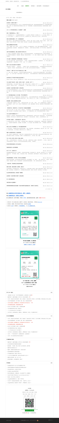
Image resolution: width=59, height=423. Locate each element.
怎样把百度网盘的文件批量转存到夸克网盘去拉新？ (17, 367)
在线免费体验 (19, 12)
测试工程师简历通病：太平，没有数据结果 (15, 38)
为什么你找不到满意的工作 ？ (12, 113)
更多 (51, 292)
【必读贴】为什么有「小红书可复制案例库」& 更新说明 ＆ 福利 (19, 295)
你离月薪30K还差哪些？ (11, 182)
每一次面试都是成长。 (11, 179)
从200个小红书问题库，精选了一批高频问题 (16, 306)
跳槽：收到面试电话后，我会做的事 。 (14, 132)
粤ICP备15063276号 (33, 420)
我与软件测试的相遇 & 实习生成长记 (14, 144)
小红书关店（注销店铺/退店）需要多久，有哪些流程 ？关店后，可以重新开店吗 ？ (23, 312)
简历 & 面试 (18, 17)
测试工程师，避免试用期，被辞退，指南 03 (15, 166)
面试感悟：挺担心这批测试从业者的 (14, 100)
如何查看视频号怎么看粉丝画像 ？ (14, 351)
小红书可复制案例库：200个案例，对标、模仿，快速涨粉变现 (19, 300)
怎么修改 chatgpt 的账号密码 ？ (13, 371)
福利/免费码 (39, 5)
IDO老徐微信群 (46, 5)
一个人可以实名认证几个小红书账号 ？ (15, 310)
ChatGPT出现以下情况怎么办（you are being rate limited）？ (19, 375)
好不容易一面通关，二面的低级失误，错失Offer (16, 119)
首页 (18, 5)
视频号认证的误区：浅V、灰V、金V (14, 357)
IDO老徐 (8, 9)
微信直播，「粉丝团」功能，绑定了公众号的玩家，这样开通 (19, 345)
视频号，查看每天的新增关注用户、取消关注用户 (17, 349)
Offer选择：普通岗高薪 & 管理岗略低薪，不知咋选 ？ (17, 58)
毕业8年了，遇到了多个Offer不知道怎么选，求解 (16, 70)
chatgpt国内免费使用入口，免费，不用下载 (16, 378)
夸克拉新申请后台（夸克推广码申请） (15, 369)
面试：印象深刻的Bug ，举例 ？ (13, 33)
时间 (13, 20)
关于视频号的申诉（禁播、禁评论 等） (15, 353)
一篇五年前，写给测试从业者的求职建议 (15, 163)
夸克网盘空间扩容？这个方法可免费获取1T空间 (16, 365)
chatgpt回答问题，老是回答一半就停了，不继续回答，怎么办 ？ (19, 382)
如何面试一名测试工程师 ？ (12, 22)
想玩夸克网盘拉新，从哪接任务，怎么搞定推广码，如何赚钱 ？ (19, 373)
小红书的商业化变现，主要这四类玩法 (15, 304)
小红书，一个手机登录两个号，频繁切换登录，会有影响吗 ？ (19, 333)
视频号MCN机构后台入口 (12, 347)
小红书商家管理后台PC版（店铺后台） (15, 308)
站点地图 (9, 420)
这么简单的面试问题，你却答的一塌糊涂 (15, 172)
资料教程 (33, 5)
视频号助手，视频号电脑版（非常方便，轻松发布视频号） (18, 297)
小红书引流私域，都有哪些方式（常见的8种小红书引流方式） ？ (19, 302)
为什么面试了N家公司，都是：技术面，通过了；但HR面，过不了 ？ (20, 82)
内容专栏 (27, 5)
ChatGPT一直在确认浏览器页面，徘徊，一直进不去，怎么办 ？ (19, 380)
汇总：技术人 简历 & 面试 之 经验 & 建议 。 (15, 138)
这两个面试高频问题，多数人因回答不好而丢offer (16, 51)
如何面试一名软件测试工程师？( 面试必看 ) (15, 88)
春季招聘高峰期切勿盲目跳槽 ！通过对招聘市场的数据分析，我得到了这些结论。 (23, 185)
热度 (16, 20)
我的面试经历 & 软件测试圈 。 (13, 147)
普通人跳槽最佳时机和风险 (12, 44)
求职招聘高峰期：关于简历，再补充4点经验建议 (16, 157)
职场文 (14, 17)
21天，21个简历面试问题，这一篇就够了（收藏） (16, 29)
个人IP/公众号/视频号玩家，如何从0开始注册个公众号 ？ (18, 355)
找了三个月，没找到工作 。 (12, 150)
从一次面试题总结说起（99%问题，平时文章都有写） (17, 95)
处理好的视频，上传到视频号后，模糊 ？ (15, 359)
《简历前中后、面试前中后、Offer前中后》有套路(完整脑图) (19, 108)
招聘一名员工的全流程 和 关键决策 (14, 64)
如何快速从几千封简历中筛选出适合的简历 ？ (16, 77)
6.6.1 (50, 420)
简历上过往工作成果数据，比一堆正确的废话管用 (16, 126)
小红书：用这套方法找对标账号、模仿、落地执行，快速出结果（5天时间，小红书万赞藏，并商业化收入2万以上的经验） (30, 298)
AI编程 (22, 5)
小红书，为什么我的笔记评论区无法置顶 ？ (16, 335)
